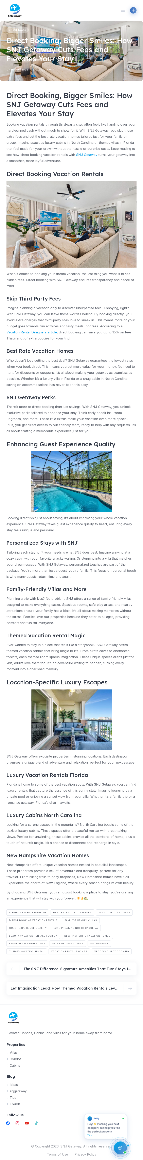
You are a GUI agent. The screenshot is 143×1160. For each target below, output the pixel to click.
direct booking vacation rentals (33, 920)
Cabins (15, 1065)
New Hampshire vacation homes (87, 935)
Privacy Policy (85, 1154)
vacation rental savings (69, 951)
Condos (15, 1059)
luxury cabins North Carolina (76, 928)
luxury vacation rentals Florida (33, 935)
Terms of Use (57, 1154)
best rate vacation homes (72, 912)
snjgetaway (17, 29)
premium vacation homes (27, 943)
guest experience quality (28, 928)
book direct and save (114, 912)
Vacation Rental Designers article (31, 332)
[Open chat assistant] (120, 1147)
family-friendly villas (81, 920)
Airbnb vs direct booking (27, 912)
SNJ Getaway (86, 155)
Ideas (14, 1085)
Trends (15, 1104)
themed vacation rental (26, 951)
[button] (105, 1128)
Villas (14, 1053)
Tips (13, 1098)
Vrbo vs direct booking (111, 951)
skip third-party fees (67, 943)
